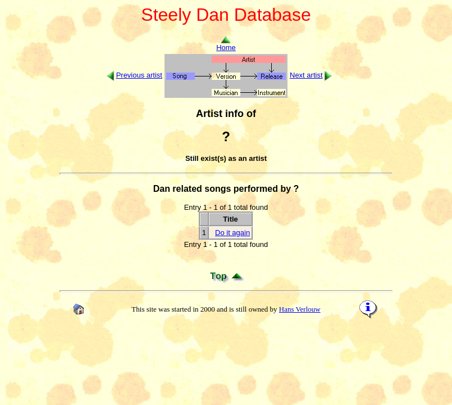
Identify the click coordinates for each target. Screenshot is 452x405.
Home (226, 44)
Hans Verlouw (300, 309)
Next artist (306, 75)
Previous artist (139, 75)
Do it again (232, 232)
